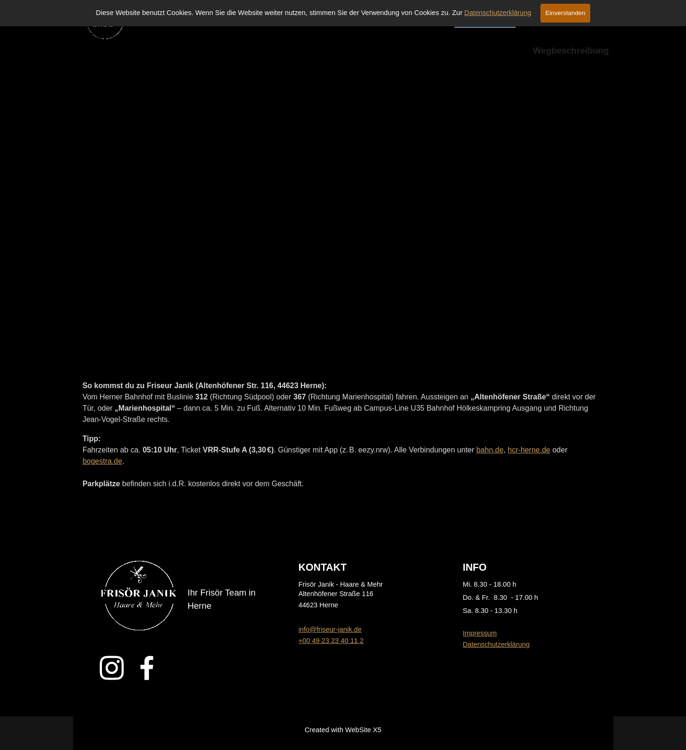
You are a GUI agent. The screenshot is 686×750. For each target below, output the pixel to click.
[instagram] (112, 668)
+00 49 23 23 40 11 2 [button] (331, 640)
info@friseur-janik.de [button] (330, 629)
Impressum (480, 633)
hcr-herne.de (529, 450)
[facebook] (147, 668)
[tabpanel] (343, 435)
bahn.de (490, 450)
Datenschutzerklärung (498, 12)
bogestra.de (103, 461)
